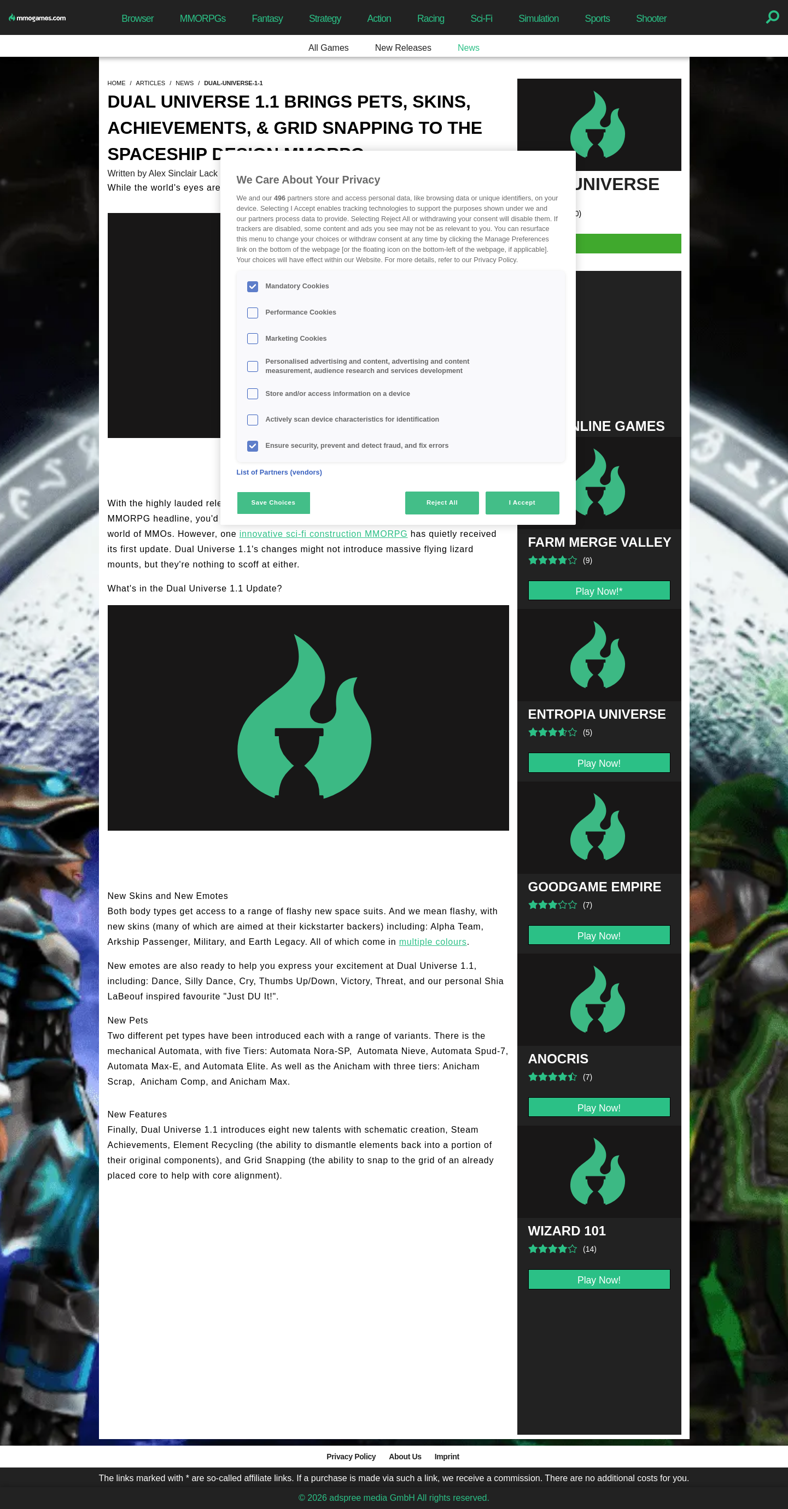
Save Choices (274, 502)
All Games (328, 47)
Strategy (325, 18)
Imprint (447, 1456)
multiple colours (433, 941)
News (469, 47)
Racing (431, 18)
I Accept (522, 502)
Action (379, 18)
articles (151, 83)
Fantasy (267, 18)
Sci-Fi (482, 18)
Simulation (538, 18)
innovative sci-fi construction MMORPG (324, 533)
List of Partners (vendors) (280, 472)
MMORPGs (203, 18)
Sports (597, 18)
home (117, 83)
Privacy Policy (351, 1456)
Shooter (651, 18)
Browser (137, 18)
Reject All (442, 502)
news (185, 83)
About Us (405, 1456)
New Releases (403, 47)
